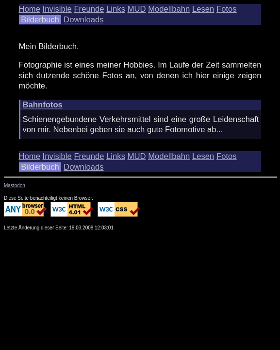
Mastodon (14, 185)
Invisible (57, 9)
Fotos (226, 9)
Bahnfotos (43, 104)
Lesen (203, 9)
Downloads (83, 19)
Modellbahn (169, 9)
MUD (137, 9)
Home (29, 9)
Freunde (89, 9)
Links (115, 9)
